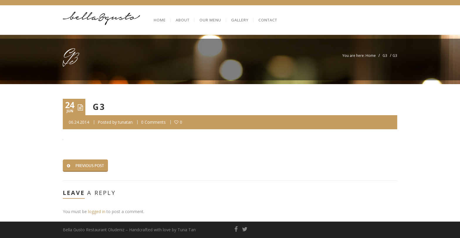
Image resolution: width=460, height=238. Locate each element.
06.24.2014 (79, 122)
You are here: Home (359, 55)
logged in (96, 211)
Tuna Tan (186, 229)
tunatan (125, 122)
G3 (385, 55)
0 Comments (153, 122)
